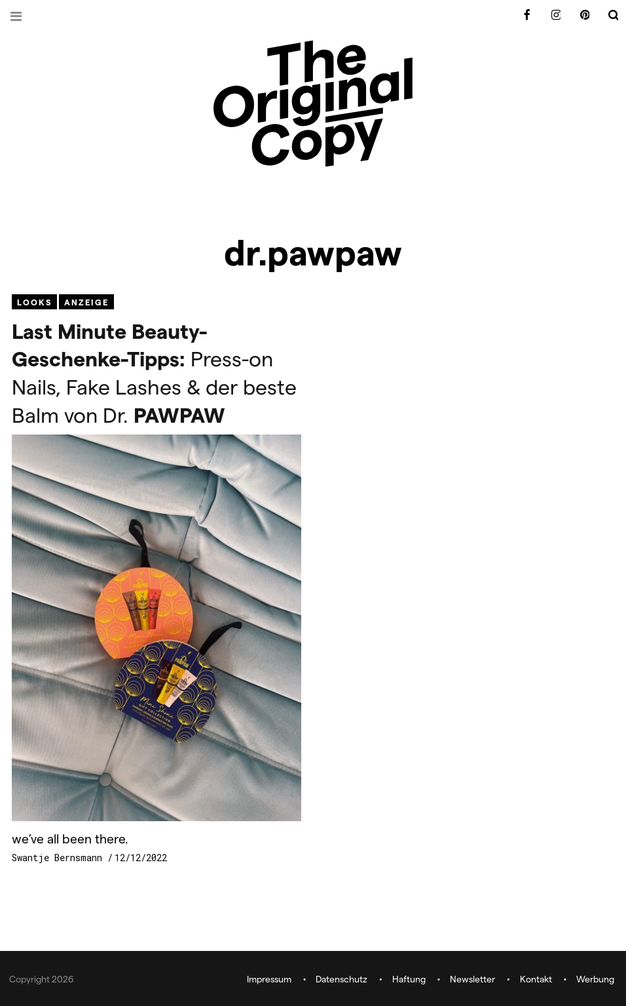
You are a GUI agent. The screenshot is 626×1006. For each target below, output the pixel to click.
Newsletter (472, 979)
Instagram (547, 15)
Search (605, 15)
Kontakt (536, 979)
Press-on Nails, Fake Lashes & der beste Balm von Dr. (154, 372)
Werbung (595, 979)
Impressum (269, 979)
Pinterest (576, 15)
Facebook (519, 15)
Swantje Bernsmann (59, 857)
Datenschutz (341, 979)
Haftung (409, 979)
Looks (34, 302)
